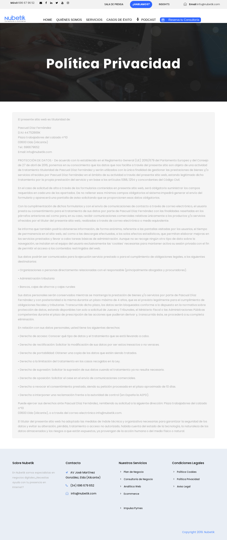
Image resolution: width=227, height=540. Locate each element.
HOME (47, 20)
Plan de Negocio (134, 472)
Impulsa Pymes (133, 508)
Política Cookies (186, 472)
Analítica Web (132, 486)
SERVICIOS (94, 20)
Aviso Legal (183, 486)
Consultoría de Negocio (138, 479)
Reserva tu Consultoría (180, 20)
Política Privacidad (188, 479)
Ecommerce (131, 494)
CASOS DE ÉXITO (119, 20)
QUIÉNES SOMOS (69, 20)
